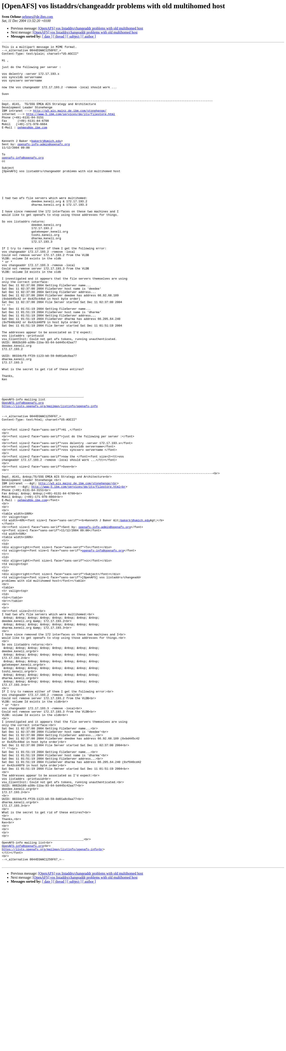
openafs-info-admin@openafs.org (43, 164)
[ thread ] (59, 36)
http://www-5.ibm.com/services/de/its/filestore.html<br (79, 575)
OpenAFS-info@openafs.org (23, 474)
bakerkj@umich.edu (46, 160)
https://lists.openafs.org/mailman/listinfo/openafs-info (50, 478)
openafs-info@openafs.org (23, 180)
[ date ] (47, 36)
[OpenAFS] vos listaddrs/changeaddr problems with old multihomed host (90, 28)
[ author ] (89, 36)
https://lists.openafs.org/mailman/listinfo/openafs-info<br (52, 1010)
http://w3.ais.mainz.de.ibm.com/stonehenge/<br (77, 571)
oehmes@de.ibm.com (37, 17)
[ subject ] (74, 36)
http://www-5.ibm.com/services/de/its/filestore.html (70, 128)
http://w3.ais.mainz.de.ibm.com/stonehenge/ (69, 124)
